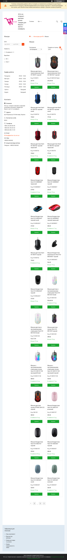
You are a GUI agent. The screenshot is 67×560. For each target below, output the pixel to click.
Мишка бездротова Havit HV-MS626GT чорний (37, 291)
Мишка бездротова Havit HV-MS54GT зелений (53, 480)
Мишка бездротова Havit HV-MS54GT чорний (53, 443)
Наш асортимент (10, 534)
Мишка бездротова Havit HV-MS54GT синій (37, 480)
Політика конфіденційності (33, 558)
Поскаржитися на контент (57, 556)
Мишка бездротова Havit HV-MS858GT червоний (37, 182)
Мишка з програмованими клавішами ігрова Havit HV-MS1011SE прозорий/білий (37, 369)
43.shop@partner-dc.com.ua (11, 135)
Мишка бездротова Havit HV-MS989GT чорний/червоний (53, 218)
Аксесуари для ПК (39, 36)
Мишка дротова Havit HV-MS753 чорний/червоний (54, 145)
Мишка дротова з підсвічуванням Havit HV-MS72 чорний (37, 73)
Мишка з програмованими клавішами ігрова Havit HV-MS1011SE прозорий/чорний (53, 369)
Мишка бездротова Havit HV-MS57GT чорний (37, 443)
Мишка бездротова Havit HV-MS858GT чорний (53, 182)
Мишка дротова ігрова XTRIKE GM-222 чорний (37, 407)
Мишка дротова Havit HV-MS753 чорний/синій (54, 109)
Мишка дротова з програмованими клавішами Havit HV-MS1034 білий (37, 330)
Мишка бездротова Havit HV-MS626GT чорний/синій (37, 218)
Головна (31, 21)
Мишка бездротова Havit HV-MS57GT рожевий (53, 407)
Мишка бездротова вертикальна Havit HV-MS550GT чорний (54, 254)
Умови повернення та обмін (10, 546)
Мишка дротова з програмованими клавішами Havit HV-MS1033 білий (53, 291)
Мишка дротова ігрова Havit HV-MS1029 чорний (52, 329)
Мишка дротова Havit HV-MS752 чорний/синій (37, 109)
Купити (37, 87)
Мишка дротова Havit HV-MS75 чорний (37, 253)
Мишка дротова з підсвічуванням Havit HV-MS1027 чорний (54, 73)
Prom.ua (41, 555)
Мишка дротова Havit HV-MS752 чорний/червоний (37, 145)
